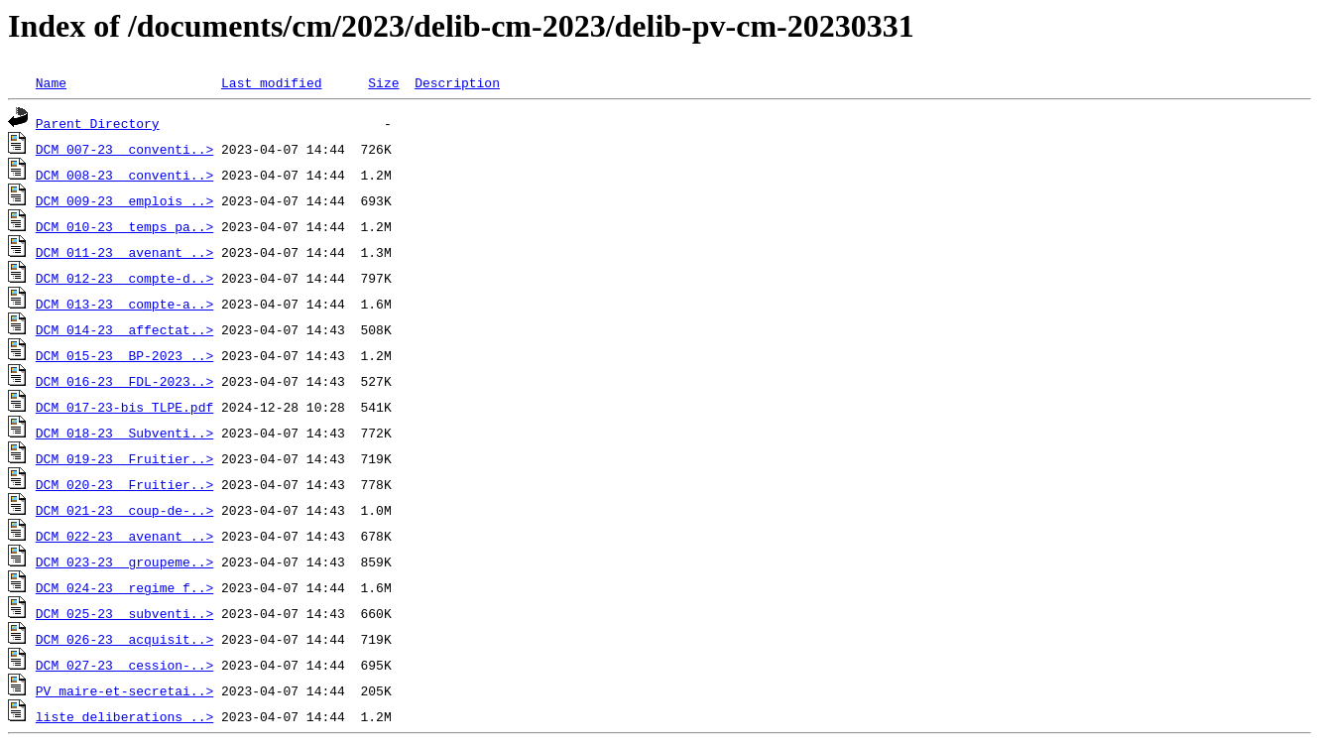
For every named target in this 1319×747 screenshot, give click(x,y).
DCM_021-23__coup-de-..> (124, 510)
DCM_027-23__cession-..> (124, 665)
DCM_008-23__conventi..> (124, 175)
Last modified (271, 82)
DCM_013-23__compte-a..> (124, 303)
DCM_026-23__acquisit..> (124, 639)
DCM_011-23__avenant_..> (124, 252)
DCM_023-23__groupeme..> (124, 561)
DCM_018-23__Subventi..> (124, 432)
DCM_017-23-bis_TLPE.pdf (124, 407)
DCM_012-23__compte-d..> (124, 278)
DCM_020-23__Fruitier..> (124, 484)
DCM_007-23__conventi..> (124, 149)
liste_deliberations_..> (124, 716)
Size (383, 82)
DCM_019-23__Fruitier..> (124, 458)
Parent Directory (98, 123)
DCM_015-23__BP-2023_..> (124, 355)
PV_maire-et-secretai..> (124, 690)
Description (457, 82)
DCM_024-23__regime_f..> (124, 587)
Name (51, 82)
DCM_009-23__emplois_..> (124, 200)
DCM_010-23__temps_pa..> (124, 226)
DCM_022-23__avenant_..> (124, 536)
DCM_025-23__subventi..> (124, 613)
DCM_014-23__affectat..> (124, 329)
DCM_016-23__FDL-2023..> (124, 381)
